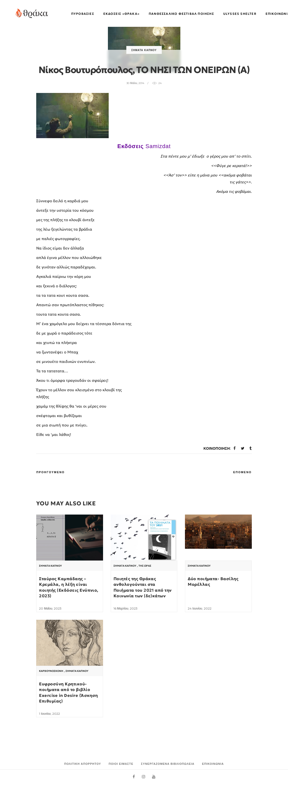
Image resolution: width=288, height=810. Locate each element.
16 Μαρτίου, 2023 (125, 608)
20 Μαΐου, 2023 (50, 608)
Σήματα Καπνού (144, 50)
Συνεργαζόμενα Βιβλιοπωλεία (168, 764)
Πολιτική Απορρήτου (82, 764)
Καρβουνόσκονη (51, 671)
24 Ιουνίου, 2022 (199, 608)
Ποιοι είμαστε (121, 764)
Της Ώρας (145, 566)
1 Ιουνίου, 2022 (49, 714)
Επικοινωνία (213, 764)
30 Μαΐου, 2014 (135, 83)
